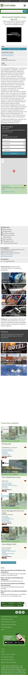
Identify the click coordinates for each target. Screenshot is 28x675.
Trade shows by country (7, 619)
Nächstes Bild (26, 466)
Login (2, 1)
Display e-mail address (7, 54)
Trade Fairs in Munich (8, 192)
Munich (20, 605)
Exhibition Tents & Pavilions (9, 485)
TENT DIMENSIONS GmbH (11, 477)
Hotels (2, 629)
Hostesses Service (7, 449)
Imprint (3, 651)
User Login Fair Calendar (7, 657)
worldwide (11, 603)
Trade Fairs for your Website (8, 654)
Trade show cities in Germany (8, 622)
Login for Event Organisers (7, 659)
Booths (4, 552)
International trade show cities (8, 624)
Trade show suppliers (6, 627)
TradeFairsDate (8, 5)
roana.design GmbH (9, 544)
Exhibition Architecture (8, 553)
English (24, 1)
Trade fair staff (6, 454)
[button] (14, 171)
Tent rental (5, 488)
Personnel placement (8, 451)
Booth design (5, 520)
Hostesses (5, 452)
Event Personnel (6, 521)
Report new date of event (14, 49)
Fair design (5, 555)
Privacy (3, 649)
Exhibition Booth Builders (9, 551)
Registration (7, 1)
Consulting (5, 516)
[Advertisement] (14, 209)
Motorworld (5, 186)
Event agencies (6, 517)
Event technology (6, 484)
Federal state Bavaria (8, 605)
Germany (19, 603)
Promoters (5, 453)
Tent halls (4, 486)
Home (3, 603)
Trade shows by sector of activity (9, 616)
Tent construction (7, 483)
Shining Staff (6, 444)
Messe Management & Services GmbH (13, 512)
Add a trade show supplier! (8, 562)
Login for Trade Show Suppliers (9, 662)
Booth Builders (6, 550)
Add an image (5, 340)
